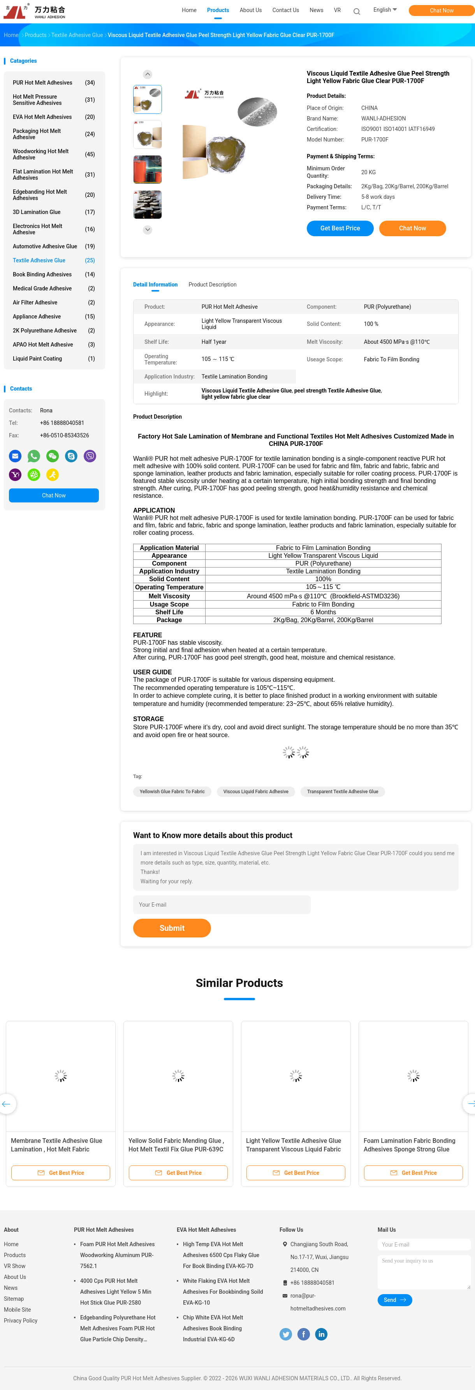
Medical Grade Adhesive (54, 288)
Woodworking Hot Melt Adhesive (54, 154)
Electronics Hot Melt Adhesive (54, 229)
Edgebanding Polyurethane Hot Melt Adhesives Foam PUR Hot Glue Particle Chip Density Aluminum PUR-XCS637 (118, 1329)
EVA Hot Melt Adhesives (54, 117)
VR (337, 10)
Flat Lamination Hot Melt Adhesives (54, 174)
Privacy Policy (20, 1320)
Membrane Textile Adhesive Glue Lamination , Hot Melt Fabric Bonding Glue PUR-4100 (56, 1149)
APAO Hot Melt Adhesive (54, 344)
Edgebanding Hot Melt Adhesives (54, 195)
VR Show (15, 1266)
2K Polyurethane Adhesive (54, 330)
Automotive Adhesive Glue (54, 246)
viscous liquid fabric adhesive (256, 791)
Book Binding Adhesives (54, 274)
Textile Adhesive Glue (54, 260)
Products (15, 1255)
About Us (15, 1277)
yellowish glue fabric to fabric (172, 791)
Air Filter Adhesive (54, 302)
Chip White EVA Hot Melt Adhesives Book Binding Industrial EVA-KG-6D (213, 1328)
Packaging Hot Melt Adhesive (54, 134)
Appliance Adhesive (54, 316)
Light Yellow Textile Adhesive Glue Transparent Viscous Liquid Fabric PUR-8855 (293, 1149)
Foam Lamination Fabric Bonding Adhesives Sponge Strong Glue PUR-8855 (410, 1149)
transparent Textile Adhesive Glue (342, 791)
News (11, 1288)
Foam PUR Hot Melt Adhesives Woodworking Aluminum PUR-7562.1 (117, 1255)
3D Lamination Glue (54, 212)
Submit (172, 928)
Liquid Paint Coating (54, 359)
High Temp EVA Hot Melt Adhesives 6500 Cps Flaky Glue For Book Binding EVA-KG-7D (221, 1255)
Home (11, 1244)
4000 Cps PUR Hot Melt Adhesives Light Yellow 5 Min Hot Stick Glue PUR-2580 (115, 1292)
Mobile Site (17, 1310)
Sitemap (14, 1299)
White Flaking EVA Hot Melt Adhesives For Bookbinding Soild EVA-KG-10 (223, 1292)
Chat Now (442, 10)
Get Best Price (340, 228)
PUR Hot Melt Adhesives (54, 83)
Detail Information (155, 284)
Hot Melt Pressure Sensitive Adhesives (54, 100)
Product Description (212, 284)
